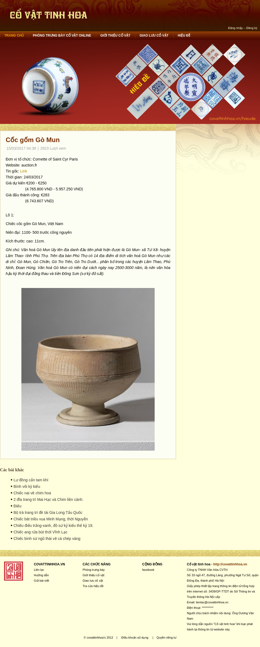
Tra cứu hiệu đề (93, 586)
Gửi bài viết (41, 580)
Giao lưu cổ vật (153, 35)
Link (23, 171)
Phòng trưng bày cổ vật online (62, 35)
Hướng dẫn (41, 575)
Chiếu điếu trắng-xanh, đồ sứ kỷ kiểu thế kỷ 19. (53, 525)
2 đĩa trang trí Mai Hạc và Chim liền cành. (48, 499)
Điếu (17, 506)
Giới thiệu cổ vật (115, 35)
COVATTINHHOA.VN (49, 564)
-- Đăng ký (250, 28)
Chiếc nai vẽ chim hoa (32, 493)
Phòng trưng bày (94, 569)
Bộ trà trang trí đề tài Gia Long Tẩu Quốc (48, 512)
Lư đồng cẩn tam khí (31, 480)
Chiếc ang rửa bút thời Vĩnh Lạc (40, 532)
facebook (148, 569)
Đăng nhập (235, 28)
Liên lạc (39, 569)
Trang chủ (14, 35)
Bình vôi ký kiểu (27, 486)
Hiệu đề (184, 35)
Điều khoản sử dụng (134, 637)
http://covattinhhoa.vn (230, 564)
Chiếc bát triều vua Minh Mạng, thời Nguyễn (51, 519)
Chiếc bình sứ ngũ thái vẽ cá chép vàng (47, 538)
